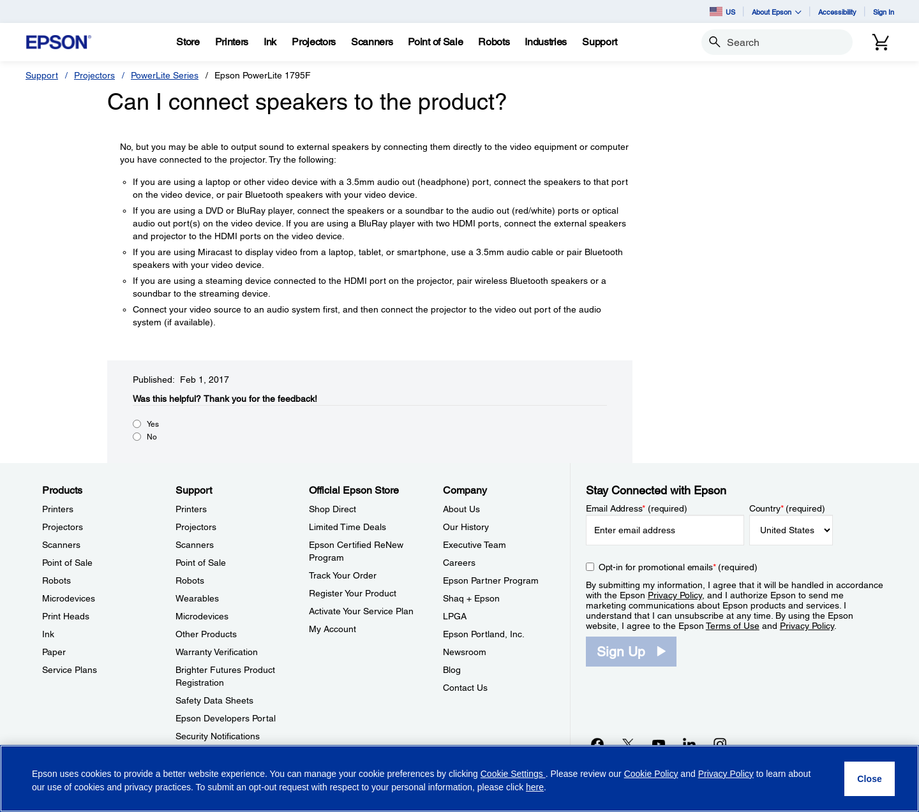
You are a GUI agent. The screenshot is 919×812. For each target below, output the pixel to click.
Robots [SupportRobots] (190, 580)
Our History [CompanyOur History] (466, 527)
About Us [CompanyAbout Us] (461, 509)
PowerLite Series (164, 75)
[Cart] (880, 42)
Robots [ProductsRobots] (56, 580)
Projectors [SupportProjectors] (196, 527)
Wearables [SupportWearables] (197, 598)
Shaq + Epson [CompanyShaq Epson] (471, 598)
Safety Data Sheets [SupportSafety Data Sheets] (214, 700)
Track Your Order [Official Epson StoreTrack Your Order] (343, 575)
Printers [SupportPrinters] (191, 509)
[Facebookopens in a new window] (597, 743)
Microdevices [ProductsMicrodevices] (68, 598)
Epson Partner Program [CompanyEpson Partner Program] (491, 580)
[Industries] (545, 42)
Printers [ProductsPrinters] (57, 509)
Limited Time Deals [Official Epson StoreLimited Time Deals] (347, 527)
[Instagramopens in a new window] (719, 743)
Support (42, 75)
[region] (459, 778)
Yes (153, 424)
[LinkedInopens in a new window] (689, 743)
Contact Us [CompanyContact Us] (465, 688)
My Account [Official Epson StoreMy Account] (332, 629)
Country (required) (787, 508)
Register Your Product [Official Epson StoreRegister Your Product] (352, 593)
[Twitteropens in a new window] (627, 743)
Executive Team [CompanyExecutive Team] (474, 545)
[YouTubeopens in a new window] (658, 743)
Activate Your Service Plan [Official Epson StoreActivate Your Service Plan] (361, 611)
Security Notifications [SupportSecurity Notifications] (218, 736)
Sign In (883, 12)
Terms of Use (732, 626)
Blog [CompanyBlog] (452, 670)
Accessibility (837, 12)
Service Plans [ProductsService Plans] (69, 670)
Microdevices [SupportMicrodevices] (202, 616)
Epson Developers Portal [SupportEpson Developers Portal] (226, 718)
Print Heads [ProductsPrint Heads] (65, 616)
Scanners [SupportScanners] (195, 545)
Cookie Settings (513, 774)
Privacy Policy (675, 595)
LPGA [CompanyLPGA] (455, 616)
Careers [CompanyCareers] (459, 562)
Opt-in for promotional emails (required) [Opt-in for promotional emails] (678, 567)
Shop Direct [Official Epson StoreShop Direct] (332, 509)
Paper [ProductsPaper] (54, 652)
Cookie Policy (651, 774)
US (722, 11)
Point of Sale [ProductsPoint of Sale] (67, 562)
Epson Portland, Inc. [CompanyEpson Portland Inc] (484, 634)
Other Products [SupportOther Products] (206, 634)
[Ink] (269, 42)
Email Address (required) (636, 508)
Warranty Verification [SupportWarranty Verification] (217, 652)
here (535, 787)
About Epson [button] (777, 12)
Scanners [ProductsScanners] (61, 545)
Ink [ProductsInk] (48, 634)
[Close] (869, 779)
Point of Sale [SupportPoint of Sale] (201, 562)
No (152, 436)
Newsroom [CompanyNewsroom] (464, 652)
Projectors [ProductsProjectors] (62, 527)
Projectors (94, 75)
